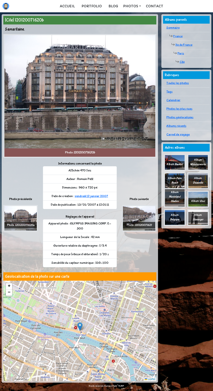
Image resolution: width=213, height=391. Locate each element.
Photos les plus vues (179, 109)
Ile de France (183, 45)
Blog (113, 6)
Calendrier (173, 100)
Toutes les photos (177, 83)
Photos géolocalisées (179, 117)
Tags (169, 92)
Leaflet (150, 379)
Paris (180, 53)
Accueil (67, 6)
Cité (182, 62)
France (177, 36)
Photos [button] (130, 6)
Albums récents (176, 126)
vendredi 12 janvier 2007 (91, 196)
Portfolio (92, 6)
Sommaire (173, 28)
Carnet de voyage (178, 134)
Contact (154, 6)
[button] (80, 326)
